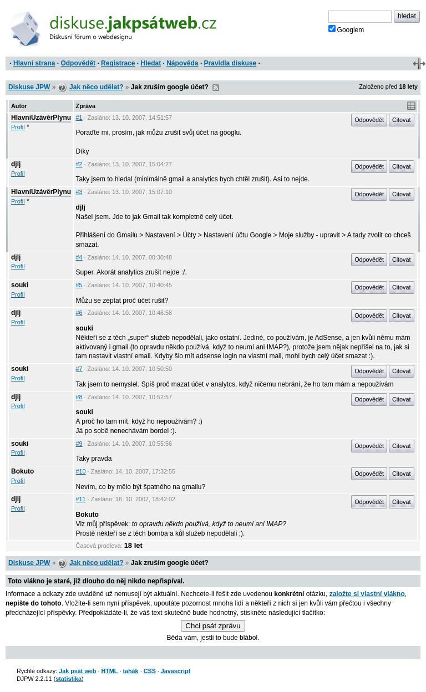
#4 (79, 257)
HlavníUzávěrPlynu (41, 117)
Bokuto (22, 471)
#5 (79, 285)
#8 (79, 397)
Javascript (175, 671)
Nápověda (182, 63)
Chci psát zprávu (212, 626)
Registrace (118, 63)
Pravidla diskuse (230, 63)
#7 (79, 368)
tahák (130, 671)
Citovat (401, 119)
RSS (215, 87)
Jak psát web (77, 671)
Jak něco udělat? (96, 87)
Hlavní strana (34, 63)
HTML (109, 671)
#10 (81, 471)
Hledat (150, 63)
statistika (68, 678)
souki (19, 285)
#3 (79, 192)
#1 (79, 117)
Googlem (346, 29)
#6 (79, 312)
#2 (79, 164)
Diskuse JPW (29, 87)
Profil (18, 127)
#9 (79, 443)
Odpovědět (77, 63)
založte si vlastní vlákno (367, 594)
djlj (16, 164)
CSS (150, 671)
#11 (81, 499)
